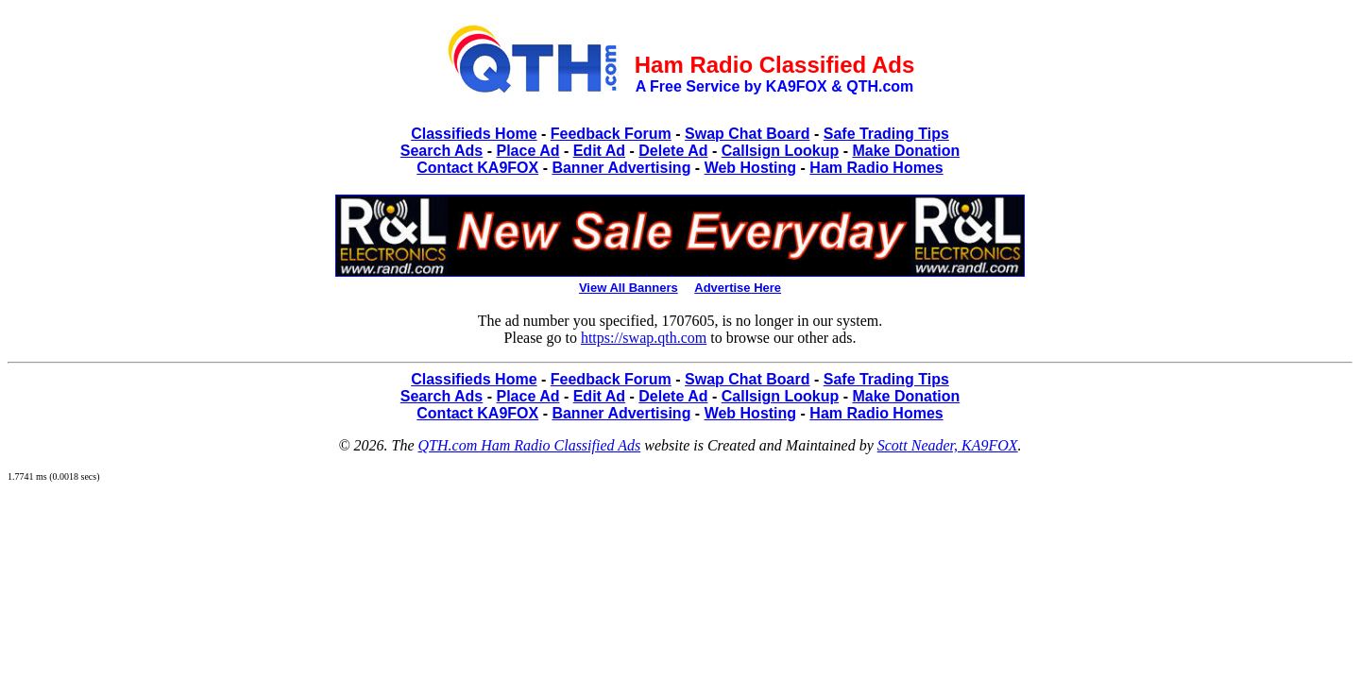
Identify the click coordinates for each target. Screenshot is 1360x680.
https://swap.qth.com (643, 338)
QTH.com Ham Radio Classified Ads (529, 445)
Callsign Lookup (780, 151)
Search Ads (441, 151)
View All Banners (628, 287)
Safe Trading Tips (886, 134)
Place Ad (527, 151)
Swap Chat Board (747, 134)
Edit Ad (599, 151)
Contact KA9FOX (477, 168)
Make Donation (906, 151)
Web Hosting (750, 168)
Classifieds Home (473, 134)
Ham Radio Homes (876, 168)
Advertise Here (737, 287)
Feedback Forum (611, 134)
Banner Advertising (621, 168)
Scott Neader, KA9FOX (947, 445)
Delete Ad (672, 151)
